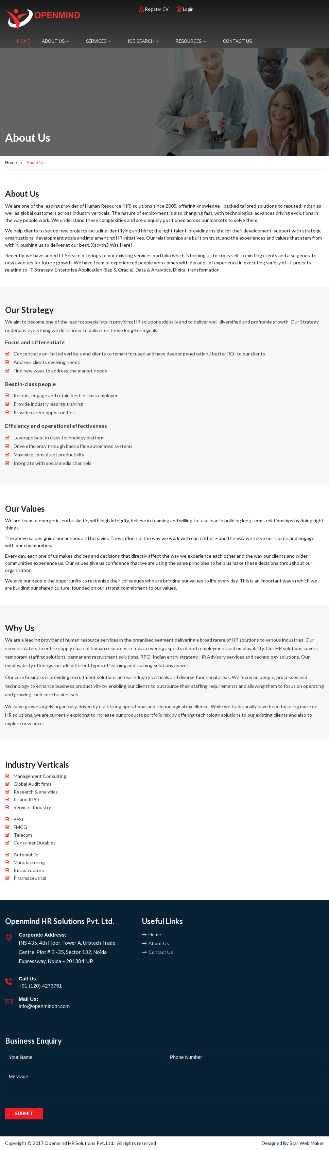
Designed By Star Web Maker (293, 1143)
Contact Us (157, 952)
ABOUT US (55, 41)
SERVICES (98, 41)
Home (11, 162)
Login (185, 9)
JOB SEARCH (143, 41)
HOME (23, 41)
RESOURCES (191, 41)
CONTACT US (237, 41)
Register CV (154, 9)
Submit (24, 1113)
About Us (155, 943)
